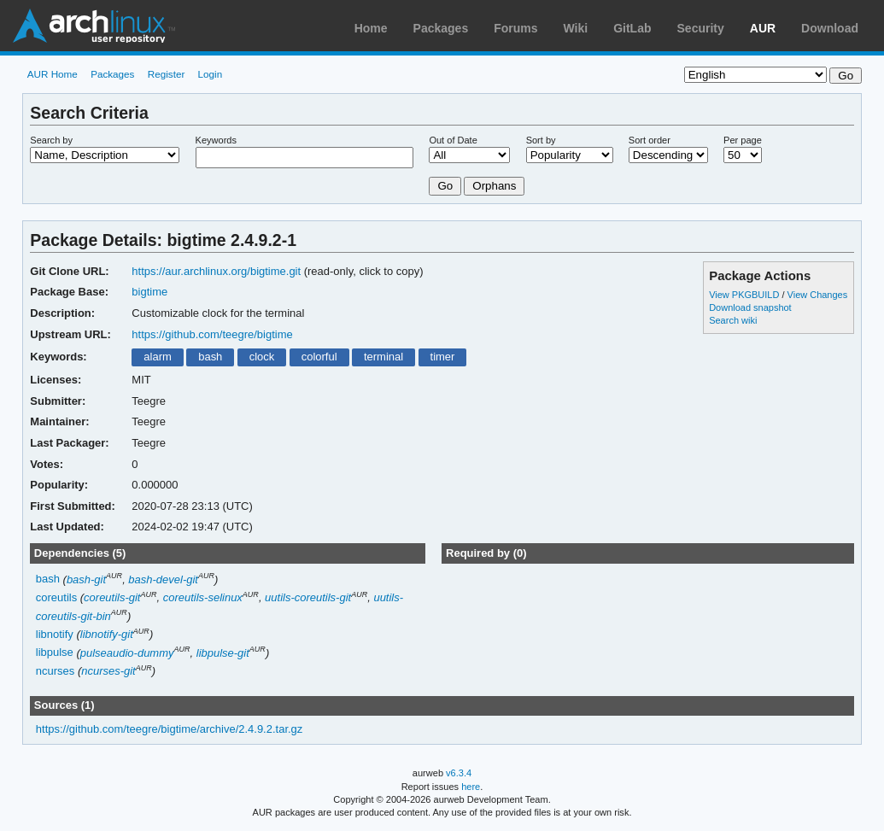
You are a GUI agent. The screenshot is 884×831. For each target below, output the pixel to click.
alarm (157, 356)
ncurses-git (108, 670)
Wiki (576, 28)
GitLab (632, 28)
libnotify (54, 634)
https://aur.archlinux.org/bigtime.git (216, 271)
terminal (383, 356)
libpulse (54, 653)
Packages (441, 28)
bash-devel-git (163, 579)
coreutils (56, 597)
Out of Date (453, 140)
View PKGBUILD (745, 295)
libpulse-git (222, 653)
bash (210, 356)
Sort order (649, 140)
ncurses (55, 670)
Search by (51, 140)
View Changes (817, 295)
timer (442, 356)
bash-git (86, 579)
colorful (319, 356)
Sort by (541, 140)
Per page (742, 140)
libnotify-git (106, 634)
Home (371, 28)
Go (445, 185)
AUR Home (52, 73)
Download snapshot (750, 307)
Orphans (494, 185)
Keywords (216, 140)
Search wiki (733, 320)
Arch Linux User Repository (94, 26)
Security (700, 28)
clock (262, 356)
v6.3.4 (458, 773)
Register (166, 73)
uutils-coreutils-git (308, 597)
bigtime (149, 291)
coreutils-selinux (203, 597)
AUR (763, 28)
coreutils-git (112, 597)
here (470, 786)
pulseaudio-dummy (127, 653)
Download (829, 28)
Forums (515, 28)
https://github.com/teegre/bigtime (212, 334)
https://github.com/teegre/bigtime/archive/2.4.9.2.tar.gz (169, 729)
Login (210, 73)
